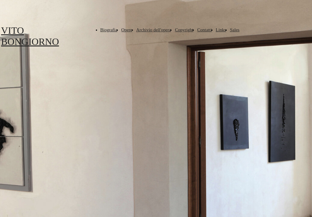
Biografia (109, 29)
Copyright (184, 29)
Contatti (204, 29)
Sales (235, 29)
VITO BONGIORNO (30, 36)
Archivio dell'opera (153, 29)
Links (221, 29)
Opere (126, 29)
